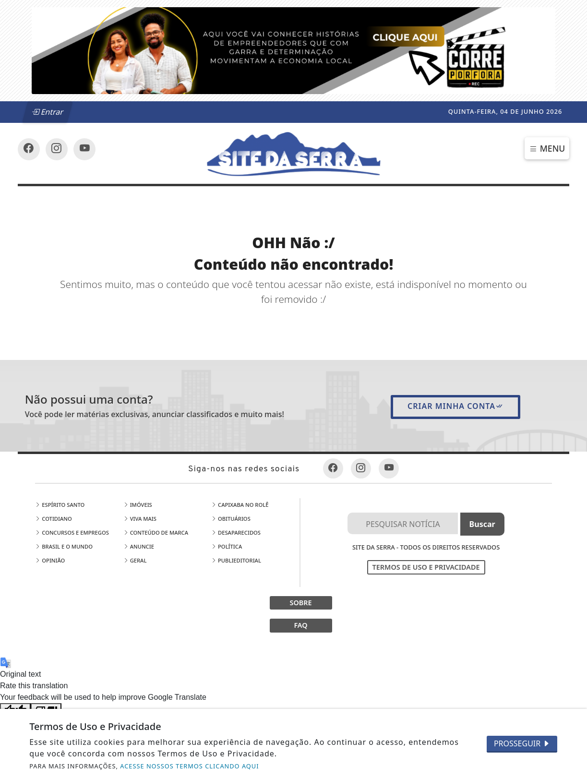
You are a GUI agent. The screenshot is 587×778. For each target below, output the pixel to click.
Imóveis (137, 504)
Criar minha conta (455, 406)
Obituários (231, 518)
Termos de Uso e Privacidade (426, 567)
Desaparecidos (236, 532)
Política (226, 546)
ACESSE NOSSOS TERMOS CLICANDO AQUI (189, 766)
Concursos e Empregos (72, 532)
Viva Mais (139, 518)
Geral (135, 560)
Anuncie (138, 546)
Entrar (48, 112)
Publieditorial (236, 560)
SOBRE (300, 602)
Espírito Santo (59, 504)
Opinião (50, 560)
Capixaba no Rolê (239, 504)
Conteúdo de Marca (155, 532)
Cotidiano (53, 518)
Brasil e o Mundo (64, 546)
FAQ (300, 625)
